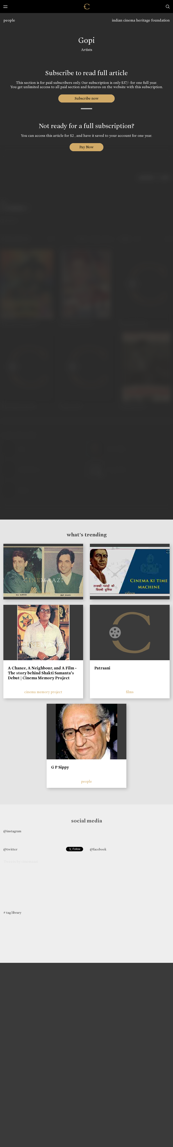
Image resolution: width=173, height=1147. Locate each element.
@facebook (98, 849)
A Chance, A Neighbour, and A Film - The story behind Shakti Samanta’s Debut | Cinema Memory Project (42, 673)
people (9, 20)
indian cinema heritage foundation (141, 20)
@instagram (12, 831)
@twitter (10, 849)
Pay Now (86, 147)
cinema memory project (43, 692)
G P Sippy (60, 767)
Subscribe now (87, 98)
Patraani (102, 668)
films (130, 692)
